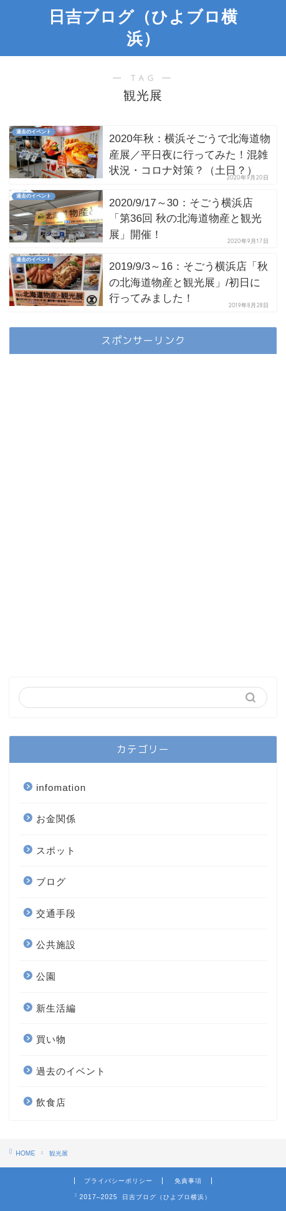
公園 (46, 976)
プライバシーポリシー (118, 1180)
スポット (56, 850)
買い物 (51, 1039)
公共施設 (56, 944)
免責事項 (188, 1180)
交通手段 (56, 913)
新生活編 (56, 1008)
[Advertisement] (143, 506)
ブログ (51, 881)
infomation (61, 787)
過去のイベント (71, 1071)
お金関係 (56, 818)
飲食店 (51, 1102)
